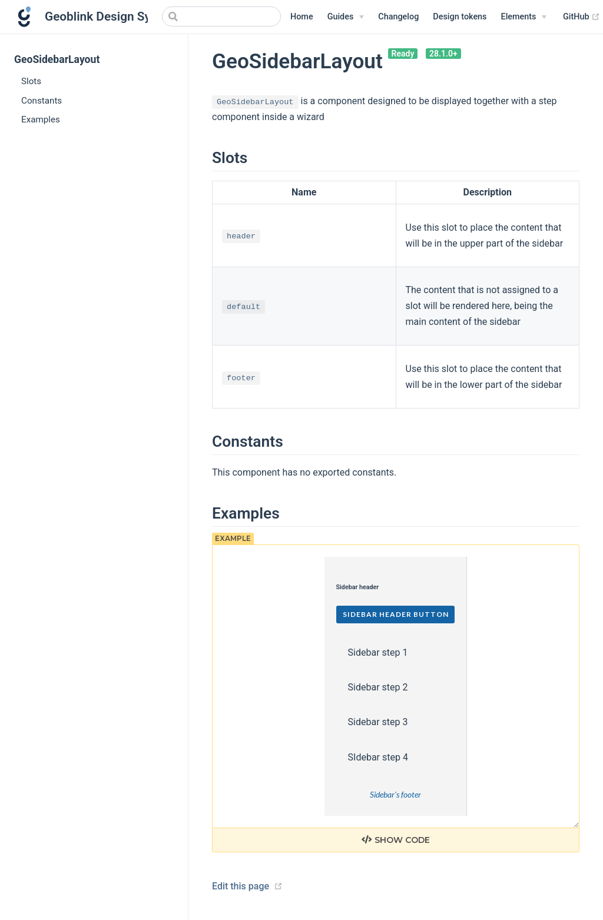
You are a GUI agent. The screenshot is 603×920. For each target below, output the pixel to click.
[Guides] (346, 17)
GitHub (581, 17)
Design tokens (459, 17)
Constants (41, 100)
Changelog (398, 17)
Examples (40, 119)
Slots (31, 81)
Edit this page (240, 886)
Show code (396, 840)
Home (301, 17)
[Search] (221, 16)
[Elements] (524, 17)
